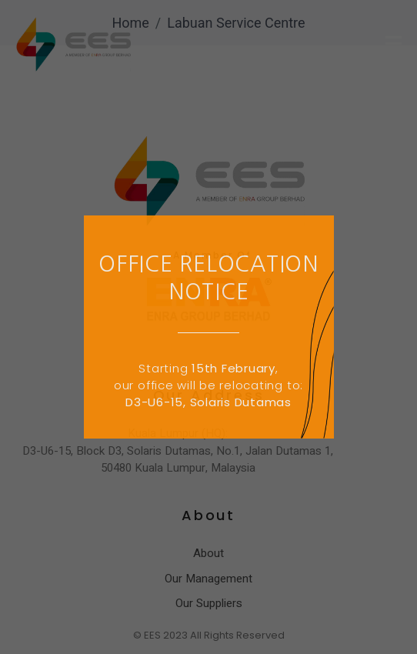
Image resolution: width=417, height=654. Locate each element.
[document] (208, 327)
